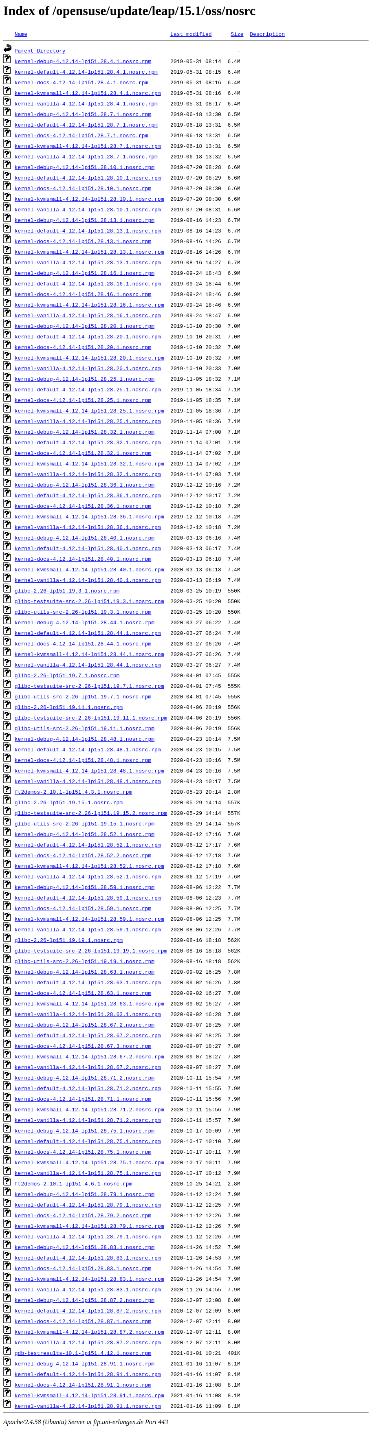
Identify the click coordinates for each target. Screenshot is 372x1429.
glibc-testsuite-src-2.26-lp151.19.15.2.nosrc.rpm (91, 813)
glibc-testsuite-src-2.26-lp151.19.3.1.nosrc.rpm (89, 601)
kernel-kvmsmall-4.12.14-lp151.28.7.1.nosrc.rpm (88, 145)
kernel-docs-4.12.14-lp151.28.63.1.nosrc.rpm (83, 993)
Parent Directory (40, 50)
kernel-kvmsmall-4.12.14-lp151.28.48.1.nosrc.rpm (89, 770)
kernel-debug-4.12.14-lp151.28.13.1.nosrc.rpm (84, 220)
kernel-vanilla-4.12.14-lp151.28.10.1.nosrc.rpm (88, 209)
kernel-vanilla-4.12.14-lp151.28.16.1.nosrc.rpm (88, 315)
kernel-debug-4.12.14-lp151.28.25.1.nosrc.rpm (84, 378)
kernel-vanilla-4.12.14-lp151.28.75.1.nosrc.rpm (88, 1173)
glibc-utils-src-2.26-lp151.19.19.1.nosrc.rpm (84, 961)
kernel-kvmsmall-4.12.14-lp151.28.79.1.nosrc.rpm (89, 1225)
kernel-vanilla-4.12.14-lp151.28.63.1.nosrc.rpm (88, 1014)
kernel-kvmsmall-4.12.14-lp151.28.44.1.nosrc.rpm (89, 654)
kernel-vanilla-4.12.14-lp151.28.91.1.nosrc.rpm (88, 1405)
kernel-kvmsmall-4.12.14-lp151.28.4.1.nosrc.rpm (88, 93)
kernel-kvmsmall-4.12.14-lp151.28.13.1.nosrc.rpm (89, 251)
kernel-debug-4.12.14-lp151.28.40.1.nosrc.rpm (84, 537)
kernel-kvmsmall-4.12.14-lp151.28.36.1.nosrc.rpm (89, 516)
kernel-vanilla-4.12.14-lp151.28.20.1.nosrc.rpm (88, 368)
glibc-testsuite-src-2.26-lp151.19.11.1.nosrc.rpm (91, 717)
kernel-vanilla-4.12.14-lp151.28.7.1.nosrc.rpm (86, 156)
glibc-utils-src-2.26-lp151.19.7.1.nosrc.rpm (83, 696)
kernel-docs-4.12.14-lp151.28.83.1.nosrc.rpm (83, 1268)
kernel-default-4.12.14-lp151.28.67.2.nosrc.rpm (88, 1035)
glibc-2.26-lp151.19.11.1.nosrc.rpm (69, 707)
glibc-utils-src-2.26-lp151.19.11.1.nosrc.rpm (84, 728)
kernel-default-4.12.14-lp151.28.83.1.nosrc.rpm (88, 1257)
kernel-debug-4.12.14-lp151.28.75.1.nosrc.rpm (84, 1130)
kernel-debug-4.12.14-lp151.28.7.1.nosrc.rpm (83, 114)
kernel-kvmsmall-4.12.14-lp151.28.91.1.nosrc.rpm (89, 1395)
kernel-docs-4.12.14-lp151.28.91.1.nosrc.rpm (83, 1384)
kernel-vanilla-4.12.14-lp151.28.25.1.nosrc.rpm (88, 421)
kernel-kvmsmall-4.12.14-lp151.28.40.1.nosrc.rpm (89, 569)
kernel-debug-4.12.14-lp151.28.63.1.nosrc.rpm (84, 971)
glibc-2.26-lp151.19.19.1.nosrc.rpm (69, 940)
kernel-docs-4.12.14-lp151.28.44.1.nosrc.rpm (83, 643)
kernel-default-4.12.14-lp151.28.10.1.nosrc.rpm (88, 177)
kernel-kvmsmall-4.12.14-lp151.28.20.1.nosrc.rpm (89, 357)
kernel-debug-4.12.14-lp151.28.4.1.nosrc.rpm (83, 61)
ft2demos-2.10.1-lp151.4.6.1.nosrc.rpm (73, 1183)
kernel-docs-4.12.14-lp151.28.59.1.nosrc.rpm (83, 908)
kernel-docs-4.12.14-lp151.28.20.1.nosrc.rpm (83, 347)
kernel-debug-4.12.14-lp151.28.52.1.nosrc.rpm (84, 834)
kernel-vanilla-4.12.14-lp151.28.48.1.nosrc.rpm (88, 781)
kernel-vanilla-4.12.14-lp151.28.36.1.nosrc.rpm (88, 527)
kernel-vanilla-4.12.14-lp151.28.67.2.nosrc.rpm (88, 1067)
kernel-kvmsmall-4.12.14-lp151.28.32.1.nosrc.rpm (89, 463)
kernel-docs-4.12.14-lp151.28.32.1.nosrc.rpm (83, 453)
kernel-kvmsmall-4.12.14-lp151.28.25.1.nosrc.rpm (89, 410)
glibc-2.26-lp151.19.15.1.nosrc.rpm (69, 802)
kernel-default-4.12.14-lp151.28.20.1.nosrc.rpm (88, 336)
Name (21, 33)
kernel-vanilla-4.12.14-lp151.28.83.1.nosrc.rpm (88, 1289)
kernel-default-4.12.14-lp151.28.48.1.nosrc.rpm (88, 749)
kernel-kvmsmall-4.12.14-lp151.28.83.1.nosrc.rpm (89, 1278)
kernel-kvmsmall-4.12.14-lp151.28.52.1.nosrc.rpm (89, 865)
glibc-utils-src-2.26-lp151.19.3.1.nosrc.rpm (83, 611)
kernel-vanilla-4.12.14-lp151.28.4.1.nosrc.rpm (86, 103)
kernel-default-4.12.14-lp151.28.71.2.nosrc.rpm (88, 1088)
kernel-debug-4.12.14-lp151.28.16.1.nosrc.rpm (84, 273)
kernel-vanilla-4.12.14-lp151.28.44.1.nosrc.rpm (88, 664)
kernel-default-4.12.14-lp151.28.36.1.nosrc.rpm (88, 495)
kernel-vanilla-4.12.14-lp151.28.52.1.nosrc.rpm (88, 876)
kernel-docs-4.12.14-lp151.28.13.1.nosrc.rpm (83, 241)
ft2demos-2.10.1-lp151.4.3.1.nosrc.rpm (73, 791)
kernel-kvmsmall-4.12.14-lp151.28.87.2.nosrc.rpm (89, 1331)
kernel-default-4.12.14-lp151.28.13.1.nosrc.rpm (88, 230)
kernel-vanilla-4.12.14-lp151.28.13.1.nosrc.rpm (88, 262)
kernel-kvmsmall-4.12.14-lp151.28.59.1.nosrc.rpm (89, 918)
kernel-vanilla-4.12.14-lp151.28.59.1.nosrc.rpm (88, 929)
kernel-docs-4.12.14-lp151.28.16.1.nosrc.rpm (83, 294)
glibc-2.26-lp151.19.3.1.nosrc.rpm (67, 590)
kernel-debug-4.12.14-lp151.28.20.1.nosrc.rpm (84, 325)
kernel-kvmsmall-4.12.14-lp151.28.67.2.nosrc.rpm (89, 1056)
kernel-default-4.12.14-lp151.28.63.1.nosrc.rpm (88, 982)
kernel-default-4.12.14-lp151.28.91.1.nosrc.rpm (88, 1374)
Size (237, 33)
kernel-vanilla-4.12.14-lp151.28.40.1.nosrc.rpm (88, 580)
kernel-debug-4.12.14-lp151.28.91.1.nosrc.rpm (84, 1363)
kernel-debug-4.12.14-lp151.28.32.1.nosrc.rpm (84, 431)
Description (267, 33)
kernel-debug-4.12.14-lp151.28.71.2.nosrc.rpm (84, 1077)
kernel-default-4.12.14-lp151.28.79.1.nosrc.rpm (88, 1204)
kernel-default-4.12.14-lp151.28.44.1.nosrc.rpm (88, 633)
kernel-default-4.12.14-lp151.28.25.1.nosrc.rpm (88, 389)
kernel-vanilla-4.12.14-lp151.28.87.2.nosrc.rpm (88, 1342)
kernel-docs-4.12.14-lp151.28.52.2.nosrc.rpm (83, 855)
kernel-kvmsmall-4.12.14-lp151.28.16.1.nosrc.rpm (89, 304)
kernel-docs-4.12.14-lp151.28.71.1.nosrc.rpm (83, 1098)
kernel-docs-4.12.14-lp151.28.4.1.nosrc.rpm (81, 82)
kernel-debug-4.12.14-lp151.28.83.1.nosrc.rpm (84, 1247)
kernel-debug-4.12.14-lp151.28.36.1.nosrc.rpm (84, 484)
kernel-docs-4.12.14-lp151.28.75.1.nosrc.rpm (83, 1151)
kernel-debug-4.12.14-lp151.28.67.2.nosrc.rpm (84, 1024)
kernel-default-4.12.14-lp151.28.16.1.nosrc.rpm (88, 283)
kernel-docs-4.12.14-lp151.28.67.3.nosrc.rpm (83, 1045)
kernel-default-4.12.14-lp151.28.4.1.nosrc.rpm (86, 71)
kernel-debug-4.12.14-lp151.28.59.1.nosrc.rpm (84, 887)
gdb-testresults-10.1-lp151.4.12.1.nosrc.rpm (83, 1353)
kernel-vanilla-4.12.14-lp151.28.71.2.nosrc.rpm (88, 1120)
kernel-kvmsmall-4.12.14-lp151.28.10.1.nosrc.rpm (89, 198)
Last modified (190, 33)
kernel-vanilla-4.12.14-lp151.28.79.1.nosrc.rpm (88, 1236)
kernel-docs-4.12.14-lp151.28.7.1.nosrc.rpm (81, 135)
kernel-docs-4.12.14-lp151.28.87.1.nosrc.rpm (83, 1321)
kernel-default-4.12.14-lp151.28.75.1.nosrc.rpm (88, 1141)
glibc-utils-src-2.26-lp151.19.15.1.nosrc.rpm (84, 823)
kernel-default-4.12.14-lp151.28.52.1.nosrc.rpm (88, 844)
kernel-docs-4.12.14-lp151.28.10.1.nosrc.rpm (83, 188)
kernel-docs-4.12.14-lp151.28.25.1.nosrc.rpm (83, 400)
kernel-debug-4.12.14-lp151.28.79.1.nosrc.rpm (84, 1194)
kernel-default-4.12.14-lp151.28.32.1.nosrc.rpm (88, 442)
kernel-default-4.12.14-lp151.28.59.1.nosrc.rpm (88, 897)
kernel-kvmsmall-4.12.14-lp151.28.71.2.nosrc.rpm (89, 1109)
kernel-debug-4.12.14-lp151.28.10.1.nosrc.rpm (84, 167)
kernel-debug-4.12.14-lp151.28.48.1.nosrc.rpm (84, 738)
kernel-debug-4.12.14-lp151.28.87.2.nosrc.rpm (84, 1300)
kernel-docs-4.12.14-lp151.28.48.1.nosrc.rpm (83, 760)
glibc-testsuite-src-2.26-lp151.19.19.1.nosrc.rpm (91, 950)
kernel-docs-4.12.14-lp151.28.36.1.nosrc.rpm (83, 505)
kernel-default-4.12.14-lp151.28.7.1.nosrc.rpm (86, 124)
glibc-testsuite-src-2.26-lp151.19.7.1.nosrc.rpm (89, 685)
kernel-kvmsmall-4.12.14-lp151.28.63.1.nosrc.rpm (89, 1003)
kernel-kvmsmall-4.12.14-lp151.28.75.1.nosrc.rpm (89, 1162)
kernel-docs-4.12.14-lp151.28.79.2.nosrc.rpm (83, 1215)
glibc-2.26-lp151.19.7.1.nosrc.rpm (67, 675)
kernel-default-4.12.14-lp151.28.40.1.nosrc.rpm (88, 548)
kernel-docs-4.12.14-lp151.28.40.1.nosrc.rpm (83, 558)
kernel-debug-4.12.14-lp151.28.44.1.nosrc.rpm (84, 622)
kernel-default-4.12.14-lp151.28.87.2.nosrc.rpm (88, 1310)
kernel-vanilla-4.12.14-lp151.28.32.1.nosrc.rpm (88, 474)
